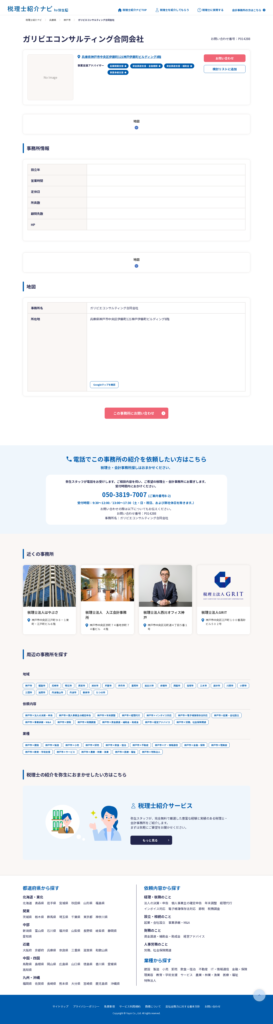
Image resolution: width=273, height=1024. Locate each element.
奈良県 (63, 950)
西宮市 (81, 685)
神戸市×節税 (64, 722)
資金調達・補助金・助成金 (162, 936)
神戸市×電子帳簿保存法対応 (193, 715)
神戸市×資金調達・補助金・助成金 (120, 722)
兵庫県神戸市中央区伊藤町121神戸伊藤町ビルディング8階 (121, 56)
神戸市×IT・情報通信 (166, 745)
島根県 (39, 964)
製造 (156, 969)
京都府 (39, 950)
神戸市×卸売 (92, 745)
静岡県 (112, 930)
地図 (136, 121)
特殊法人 (150, 980)
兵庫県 (52, 19)
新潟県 (27, 930)
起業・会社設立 (154, 922)
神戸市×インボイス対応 (159, 715)
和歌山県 (102, 950)
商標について (153, 1006)
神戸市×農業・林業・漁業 (95, 751)
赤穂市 (163, 685)
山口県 (75, 964)
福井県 (63, 930)
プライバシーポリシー (86, 1006)
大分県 (75, 983)
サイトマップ (60, 1006)
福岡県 (27, 983)
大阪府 (27, 950)
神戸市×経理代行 (131, 715)
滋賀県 (88, 950)
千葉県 (75, 916)
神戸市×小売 (72, 745)
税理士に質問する (211, 10)
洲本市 (95, 685)
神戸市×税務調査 (87, 722)
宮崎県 (88, 983)
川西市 (230, 685)
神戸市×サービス (66, 751)
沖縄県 (115, 983)
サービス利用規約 (129, 1006)
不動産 (203, 969)
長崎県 (51, 983)
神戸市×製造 (52, 745)
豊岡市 (134, 685)
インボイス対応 (154, 908)
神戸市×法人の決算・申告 (39, 715)
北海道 (27, 903)
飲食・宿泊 (188, 969)
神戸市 (67, 19)
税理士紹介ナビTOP (132, 10)
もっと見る (150, 840)
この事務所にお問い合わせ (133, 413)
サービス (186, 974)
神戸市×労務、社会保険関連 (191, 722)
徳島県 (88, 964)
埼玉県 (63, 916)
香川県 (100, 964)
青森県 (39, 903)
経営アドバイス (194, 936)
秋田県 (75, 903)
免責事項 (109, 1006)
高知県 (27, 969)
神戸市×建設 (32, 745)
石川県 (51, 930)
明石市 (68, 685)
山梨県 (75, 930)
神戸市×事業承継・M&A (38, 722)
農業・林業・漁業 (208, 974)
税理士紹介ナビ (34, 19)
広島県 (63, 964)
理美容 (148, 974)
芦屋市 (108, 685)
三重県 (75, 950)
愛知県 (27, 936)
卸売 (174, 969)
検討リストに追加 (225, 69)
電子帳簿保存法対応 (182, 908)
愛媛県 (112, 964)
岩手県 (51, 903)
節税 (202, 908)
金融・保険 (239, 969)
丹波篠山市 (57, 692)
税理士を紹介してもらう (172, 10)
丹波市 (73, 692)
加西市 (41, 692)
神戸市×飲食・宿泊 (116, 745)
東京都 (88, 916)
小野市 (243, 685)
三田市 (28, 692)
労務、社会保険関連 (157, 950)
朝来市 (86, 692)
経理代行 (226, 903)
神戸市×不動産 (140, 745)
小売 (165, 969)
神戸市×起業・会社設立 (226, 715)
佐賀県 (39, 983)
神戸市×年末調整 (106, 715)
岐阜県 (100, 930)
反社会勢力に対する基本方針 (183, 1006)
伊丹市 (121, 685)
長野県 (88, 930)
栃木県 (39, 916)
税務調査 (214, 908)
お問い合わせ (225, 58)
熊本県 (63, 983)
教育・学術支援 (166, 974)
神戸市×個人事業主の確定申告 (75, 715)
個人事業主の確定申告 (186, 903)
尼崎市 (55, 685)
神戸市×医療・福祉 (125, 751)
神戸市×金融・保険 (194, 745)
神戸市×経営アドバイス (157, 722)
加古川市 (149, 685)
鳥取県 (27, 964)
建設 (147, 969)
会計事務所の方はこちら (246, 10)
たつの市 (100, 692)
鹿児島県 (102, 983)
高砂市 (216, 685)
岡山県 (51, 964)
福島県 (100, 903)
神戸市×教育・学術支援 (37, 751)
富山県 (39, 930)
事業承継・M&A (179, 922)
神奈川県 (102, 916)
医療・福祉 (230, 974)
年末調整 (211, 903)
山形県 (88, 903)
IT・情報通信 (220, 969)
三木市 (203, 685)
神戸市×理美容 (219, 745)
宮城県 (63, 903)
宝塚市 (190, 685)
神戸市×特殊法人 (151, 751)
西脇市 (176, 685)
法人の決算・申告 (156, 903)
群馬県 (51, 916)
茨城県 (27, 916)
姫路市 (41, 685)
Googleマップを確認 (104, 384)
